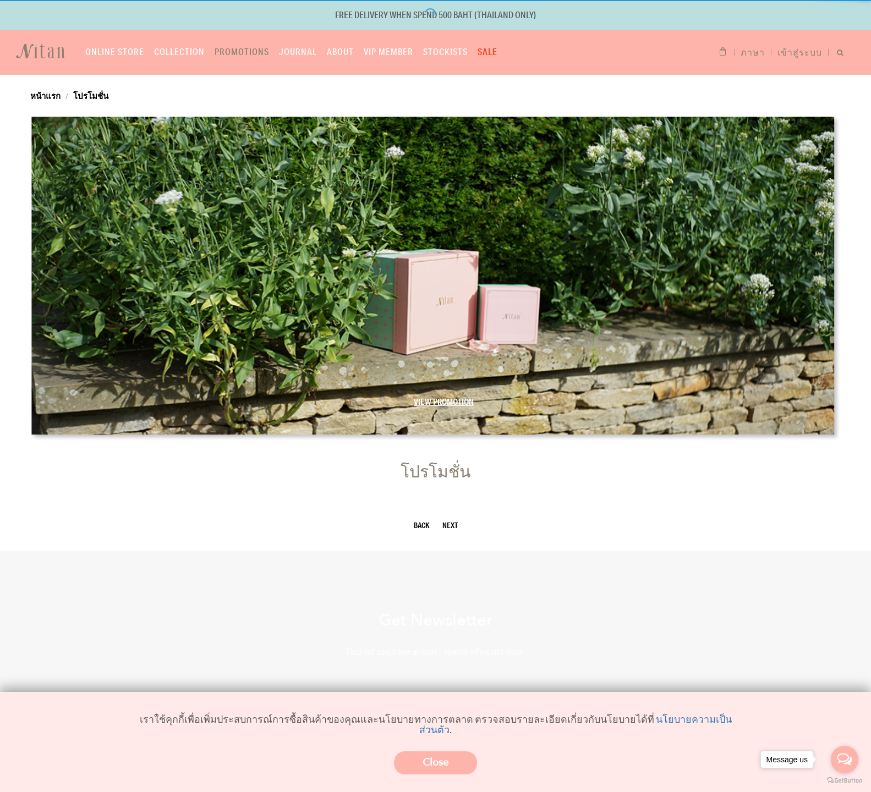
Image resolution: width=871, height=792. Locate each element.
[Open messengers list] (844, 759)
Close (435, 762)
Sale (487, 51)
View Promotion (444, 401)
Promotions (242, 51)
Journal (298, 51)
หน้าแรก (45, 95)
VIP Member (388, 51)
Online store (114, 51)
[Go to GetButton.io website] (844, 780)
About (340, 51)
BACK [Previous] (422, 525)
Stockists (445, 51)
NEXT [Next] (450, 525)
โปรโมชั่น (90, 95)
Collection (179, 51)
